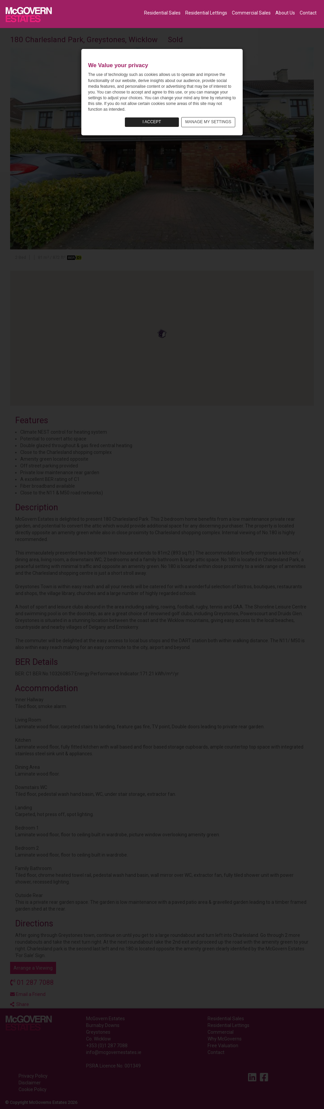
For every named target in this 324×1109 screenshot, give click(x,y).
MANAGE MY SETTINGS (208, 121)
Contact (308, 13)
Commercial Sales (251, 13)
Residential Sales (162, 13)
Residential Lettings (206, 13)
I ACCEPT (151, 121)
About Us (285, 13)
